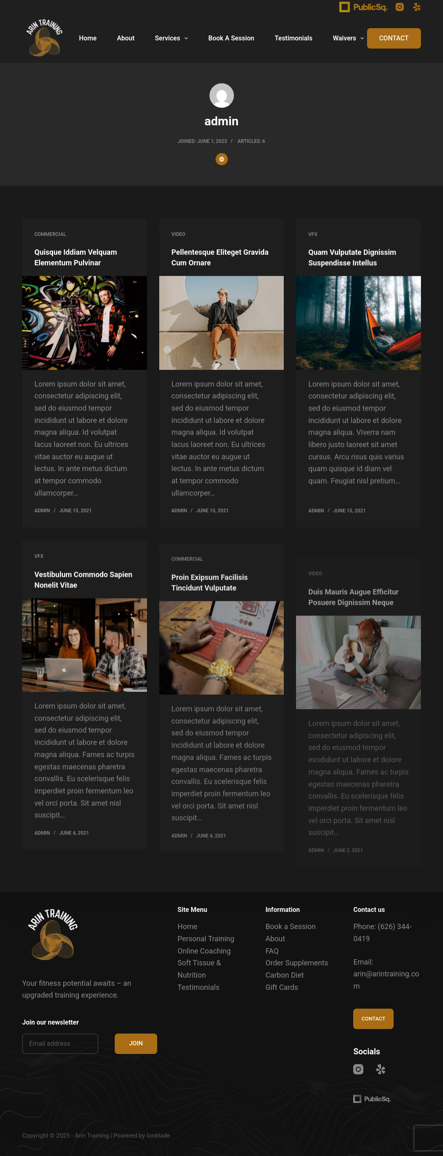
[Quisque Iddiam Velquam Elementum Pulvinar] (84, 323)
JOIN (136, 1043)
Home (88, 38)
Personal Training (206, 938)
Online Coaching (204, 951)
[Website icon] (222, 159)
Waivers (350, 38)
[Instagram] (400, 7)
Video (178, 235)
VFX (312, 237)
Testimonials (294, 38)
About (125, 38)
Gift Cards (281, 987)
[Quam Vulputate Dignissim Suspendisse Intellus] (358, 326)
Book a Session (290, 926)
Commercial (50, 234)
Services (173, 38)
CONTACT (394, 38)
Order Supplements (296, 962)
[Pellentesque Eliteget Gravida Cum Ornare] (221, 323)
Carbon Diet (284, 975)
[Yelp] (417, 7)
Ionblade (158, 1135)
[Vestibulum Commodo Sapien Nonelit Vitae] (84, 658)
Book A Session (231, 38)
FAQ (271, 951)
